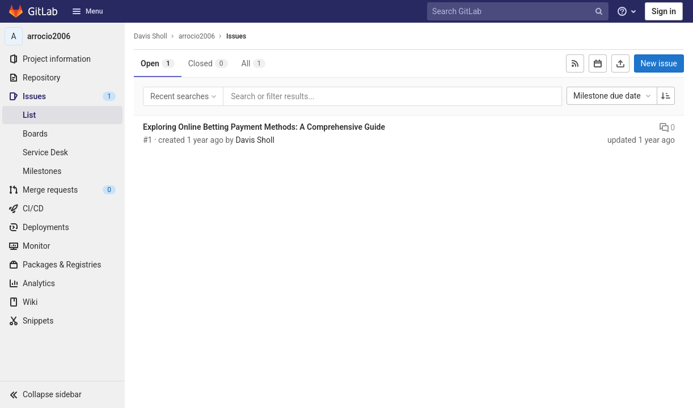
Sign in (664, 11)
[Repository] (62, 78)
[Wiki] (62, 302)
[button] (62, 394)
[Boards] (62, 134)
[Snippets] (62, 321)
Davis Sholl (150, 36)
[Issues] (62, 96)
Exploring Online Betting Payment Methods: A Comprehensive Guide (264, 126)
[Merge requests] (62, 190)
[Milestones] (62, 171)
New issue (659, 63)
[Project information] (62, 59)
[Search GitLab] (519, 12)
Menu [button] (87, 11)
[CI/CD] (62, 208)
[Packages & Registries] (62, 265)
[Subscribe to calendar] (598, 63)
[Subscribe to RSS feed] (575, 63)
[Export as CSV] (620, 63)
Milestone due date (613, 95)
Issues (236, 36)
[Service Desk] (62, 152)
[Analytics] (62, 283)
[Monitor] (62, 246)
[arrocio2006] (62, 36)
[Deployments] (62, 227)
